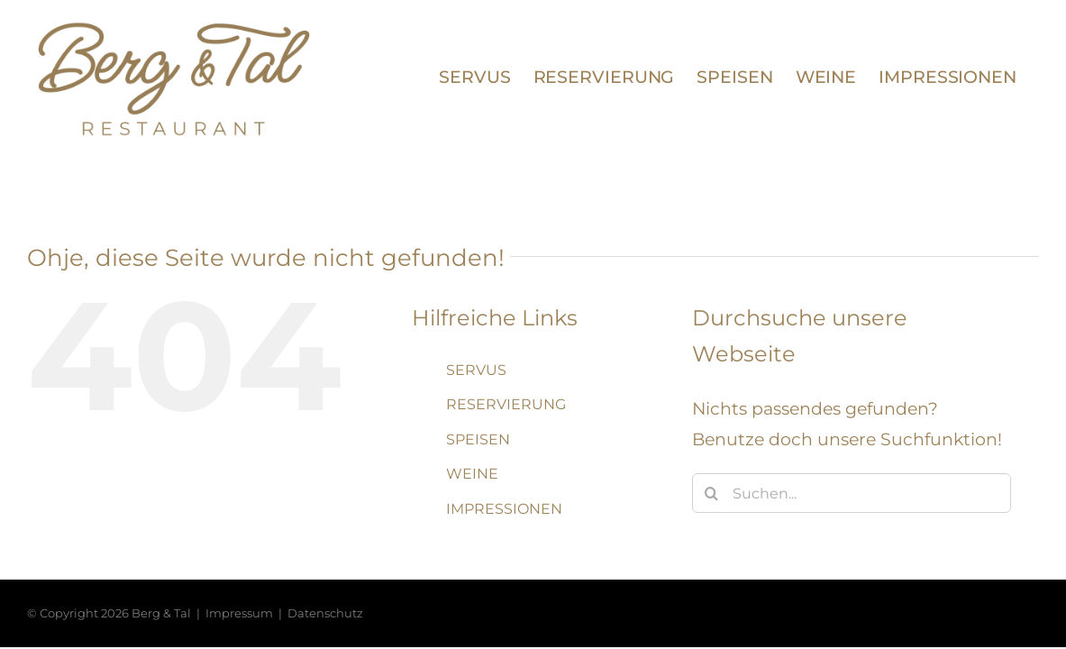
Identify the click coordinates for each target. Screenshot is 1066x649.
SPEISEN (478, 439)
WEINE (472, 473)
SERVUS (476, 370)
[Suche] (712, 493)
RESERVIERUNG (506, 404)
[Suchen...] (851, 493)
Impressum (239, 613)
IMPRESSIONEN (504, 508)
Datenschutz (325, 613)
